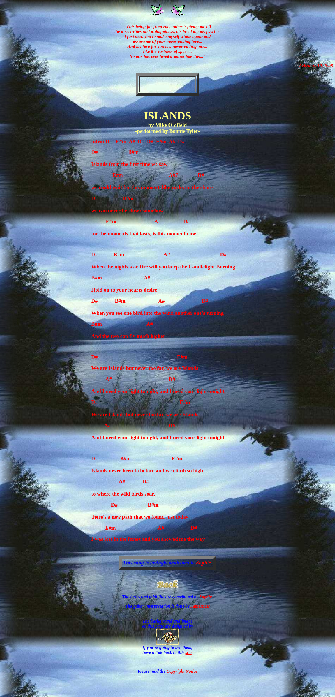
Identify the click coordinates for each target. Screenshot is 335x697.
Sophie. (206, 596)
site (189, 652)
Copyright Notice (181, 671)
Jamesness (200, 606)
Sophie (203, 563)
